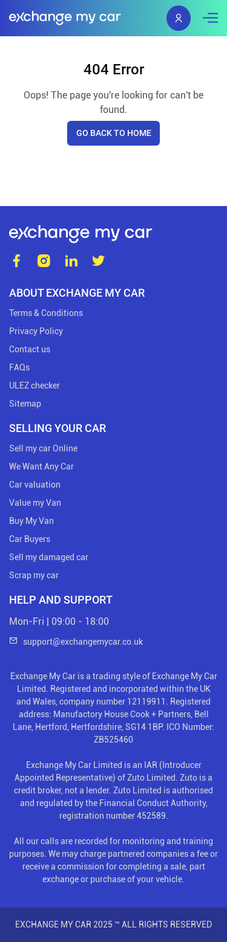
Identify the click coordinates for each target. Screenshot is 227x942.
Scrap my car (34, 575)
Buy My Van (31, 521)
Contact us (29, 349)
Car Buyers (29, 539)
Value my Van (35, 503)
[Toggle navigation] (207, 17)
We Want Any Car (41, 466)
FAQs (19, 367)
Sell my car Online (43, 448)
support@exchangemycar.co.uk (76, 641)
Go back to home (113, 133)
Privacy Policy (36, 331)
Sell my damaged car (48, 557)
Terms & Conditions (46, 313)
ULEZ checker (34, 385)
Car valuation (35, 484)
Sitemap (25, 403)
